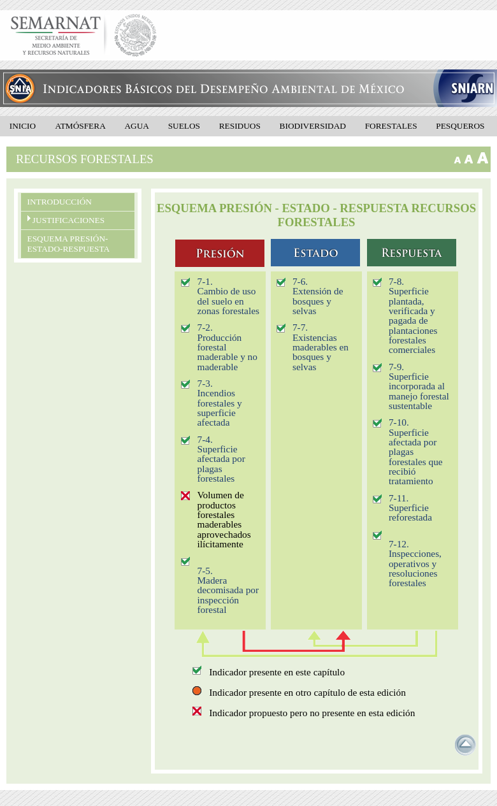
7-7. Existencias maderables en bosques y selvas (320, 346)
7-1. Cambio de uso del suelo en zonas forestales (228, 296)
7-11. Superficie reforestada (410, 508)
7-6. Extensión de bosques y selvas (317, 296)
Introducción (59, 201)
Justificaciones (66, 220)
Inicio (23, 126)
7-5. (204, 570)
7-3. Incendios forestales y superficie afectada (219, 403)
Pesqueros (460, 126)
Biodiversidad (313, 126)
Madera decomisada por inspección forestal (228, 595)
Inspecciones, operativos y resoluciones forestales (415, 568)
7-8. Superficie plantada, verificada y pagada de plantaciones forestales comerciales (413, 315)
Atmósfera (80, 126)
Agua (136, 126)
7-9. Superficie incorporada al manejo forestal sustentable (419, 386)
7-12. (399, 543)
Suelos (184, 126)
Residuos (240, 126)
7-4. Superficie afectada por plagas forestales (221, 459)
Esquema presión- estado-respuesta (68, 244)
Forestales (391, 126)
